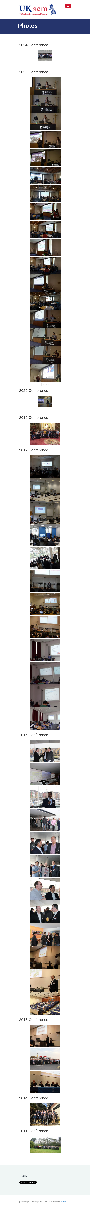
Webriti (63, 1202)
